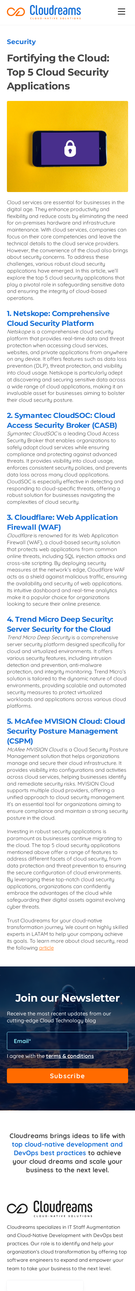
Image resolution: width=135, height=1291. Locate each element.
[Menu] (121, 11)
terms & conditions (70, 1056)
